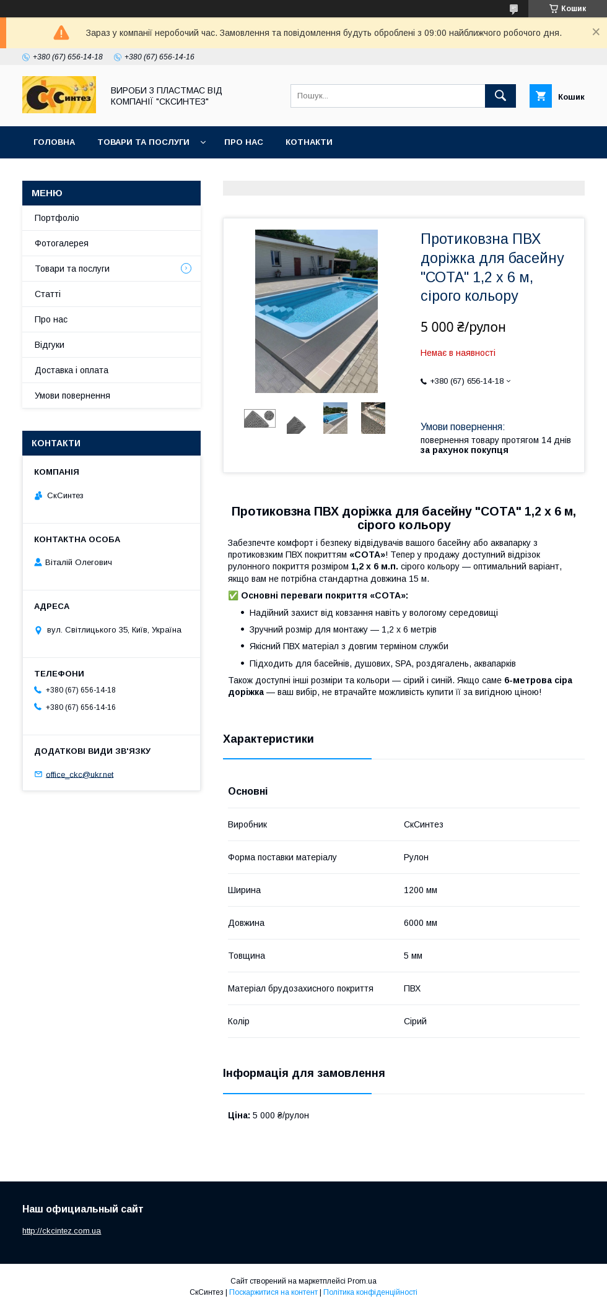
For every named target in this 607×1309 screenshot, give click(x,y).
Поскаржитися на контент (273, 1292)
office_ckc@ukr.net (79, 774)
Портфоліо (57, 218)
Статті (48, 294)
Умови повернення (72, 395)
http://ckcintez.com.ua (61, 1230)
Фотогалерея (62, 243)
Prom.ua (362, 1281)
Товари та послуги (143, 142)
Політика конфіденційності (370, 1292)
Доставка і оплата (71, 370)
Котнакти (309, 142)
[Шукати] (500, 96)
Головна (54, 142)
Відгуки (49, 345)
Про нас (243, 142)
